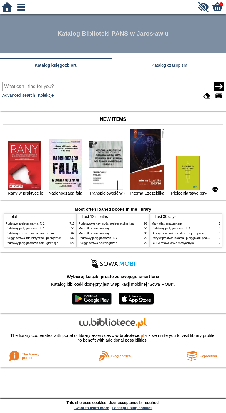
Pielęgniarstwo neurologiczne (98, 243)
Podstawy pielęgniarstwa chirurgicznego (32, 243)
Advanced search (18, 95)
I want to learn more (91, 408)
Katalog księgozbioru (56, 65)
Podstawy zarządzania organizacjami (30, 233)
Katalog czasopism (169, 65)
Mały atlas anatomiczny (94, 228)
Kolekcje (46, 95)
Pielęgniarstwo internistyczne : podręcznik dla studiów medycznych (50, 238)
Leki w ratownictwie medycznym (173, 243)
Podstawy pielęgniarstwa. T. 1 (25, 228)
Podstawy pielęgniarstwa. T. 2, (98, 238)
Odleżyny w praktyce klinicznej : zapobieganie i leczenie (188, 233)
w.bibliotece (129, 335)
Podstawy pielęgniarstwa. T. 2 (25, 223)
